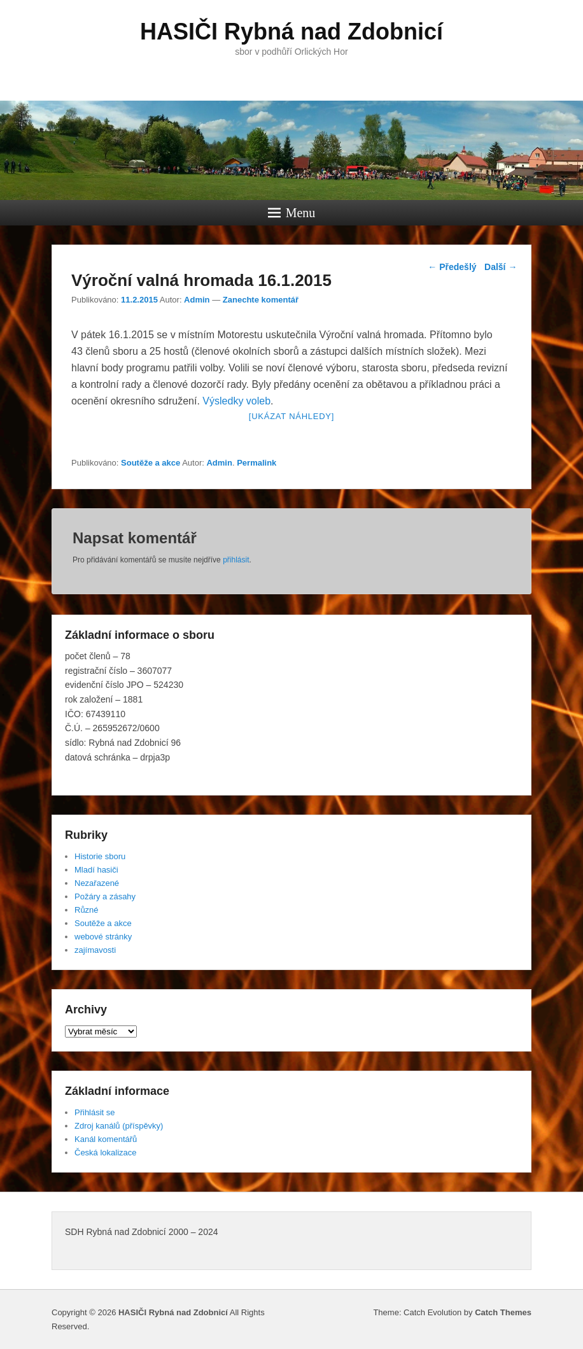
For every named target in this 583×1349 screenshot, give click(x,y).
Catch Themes (503, 1312)
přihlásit (236, 559)
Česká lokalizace (105, 1152)
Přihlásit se (94, 1112)
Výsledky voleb (236, 401)
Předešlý (452, 267)
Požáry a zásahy (105, 896)
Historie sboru (99, 856)
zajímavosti (95, 950)
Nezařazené (96, 883)
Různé (86, 910)
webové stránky (103, 936)
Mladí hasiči (96, 869)
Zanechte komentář (261, 299)
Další (500, 267)
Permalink (256, 463)
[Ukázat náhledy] (291, 416)
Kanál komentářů (105, 1139)
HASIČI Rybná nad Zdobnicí (291, 31)
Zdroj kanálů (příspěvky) (118, 1126)
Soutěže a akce (150, 463)
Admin (196, 299)
